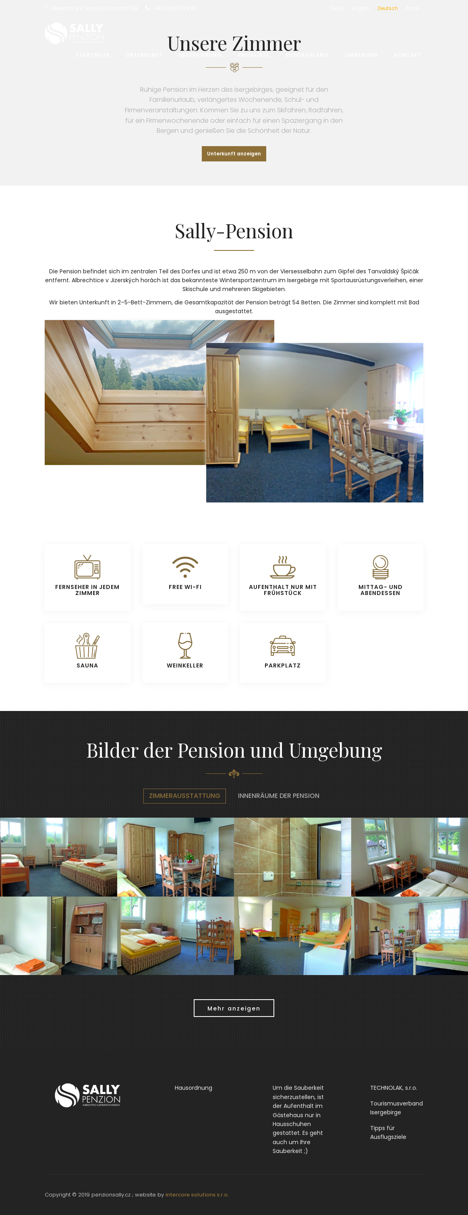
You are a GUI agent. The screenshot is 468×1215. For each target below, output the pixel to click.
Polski (412, 8)
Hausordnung (193, 1088)
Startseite (92, 55)
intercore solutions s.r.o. (197, 1194)
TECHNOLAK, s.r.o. (393, 1088)
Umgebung (361, 55)
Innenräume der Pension (278, 795)
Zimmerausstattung (184, 795)
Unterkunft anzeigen (234, 153)
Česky (336, 8)
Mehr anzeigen (234, 1008)
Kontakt (407, 55)
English (361, 8)
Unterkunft (144, 55)
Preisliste (253, 55)
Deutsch (388, 8)
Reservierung (200, 55)
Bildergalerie (307, 55)
